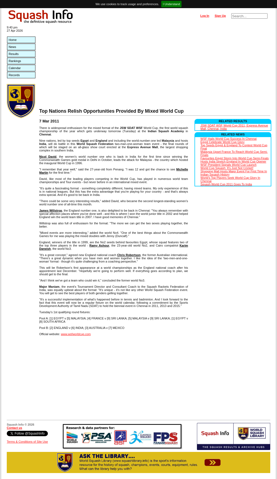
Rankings (15, 61)
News (12, 46)
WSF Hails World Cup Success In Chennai (228, 138)
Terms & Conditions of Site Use (27, 441)
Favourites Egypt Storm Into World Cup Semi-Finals (234, 158)
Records (14, 75)
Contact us (14, 427)
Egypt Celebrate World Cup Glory (222, 142)
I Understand (171, 4)
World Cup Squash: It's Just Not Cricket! (226, 168)
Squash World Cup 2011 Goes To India (226, 184)
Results (14, 54)
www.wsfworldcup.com (76, 334)
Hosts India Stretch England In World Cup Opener (233, 161)
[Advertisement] (154, 68)
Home (13, 39)
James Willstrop (50, 210)
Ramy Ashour (99, 245)
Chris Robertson (129, 255)
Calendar (15, 68)
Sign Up (220, 15)
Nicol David (48, 156)
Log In (204, 15)
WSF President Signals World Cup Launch (228, 164)
